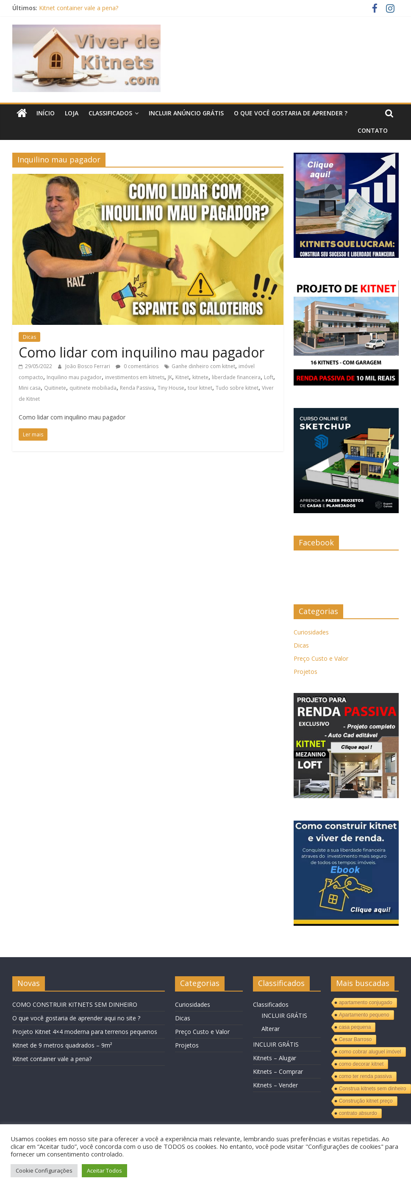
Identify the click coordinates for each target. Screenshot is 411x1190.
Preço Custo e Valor (321, 658)
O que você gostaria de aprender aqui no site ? (76, 1018)
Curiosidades (311, 632)
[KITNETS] (346, 825)
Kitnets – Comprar (278, 1071)
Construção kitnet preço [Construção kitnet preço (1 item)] (366, 1101)
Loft (268, 377)
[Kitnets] (346, 157)
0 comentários (137, 366)
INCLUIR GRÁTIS (284, 1015)
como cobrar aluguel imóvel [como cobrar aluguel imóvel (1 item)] (370, 1052)
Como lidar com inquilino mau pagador (141, 352)
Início (45, 113)
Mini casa (30, 387)
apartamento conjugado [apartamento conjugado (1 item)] (365, 1003)
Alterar (270, 1029)
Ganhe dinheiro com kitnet (203, 366)
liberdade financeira (236, 377)
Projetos (305, 672)
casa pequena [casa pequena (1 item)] (355, 1027)
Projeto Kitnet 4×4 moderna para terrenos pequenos (84, 1032)
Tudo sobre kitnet (237, 387)
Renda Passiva (137, 387)
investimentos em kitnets (134, 377)
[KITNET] (346, 285)
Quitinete (55, 387)
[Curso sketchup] (346, 412)
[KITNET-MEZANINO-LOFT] (346, 697)
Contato (373, 130)
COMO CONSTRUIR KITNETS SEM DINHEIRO (74, 1004)
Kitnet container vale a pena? (78, 8)
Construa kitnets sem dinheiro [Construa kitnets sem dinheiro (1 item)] (372, 1089)
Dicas (29, 337)
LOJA (71, 113)
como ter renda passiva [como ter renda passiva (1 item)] (365, 1076)
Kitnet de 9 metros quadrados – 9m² (62, 1045)
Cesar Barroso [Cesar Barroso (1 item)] (355, 1039)
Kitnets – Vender (275, 1085)
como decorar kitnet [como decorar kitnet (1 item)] (361, 1064)
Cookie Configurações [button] (44, 1170)
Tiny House (171, 387)
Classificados (110, 113)
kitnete (200, 377)
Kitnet (182, 377)
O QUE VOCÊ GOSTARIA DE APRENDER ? (290, 113)
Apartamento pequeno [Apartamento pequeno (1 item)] (364, 1015)
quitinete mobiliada (93, 387)
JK (170, 377)
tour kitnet (200, 387)
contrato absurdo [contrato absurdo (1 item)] (358, 1113)
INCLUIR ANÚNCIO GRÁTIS (186, 113)
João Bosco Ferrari (88, 366)
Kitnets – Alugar (274, 1058)
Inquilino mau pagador (74, 377)
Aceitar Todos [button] (104, 1170)
